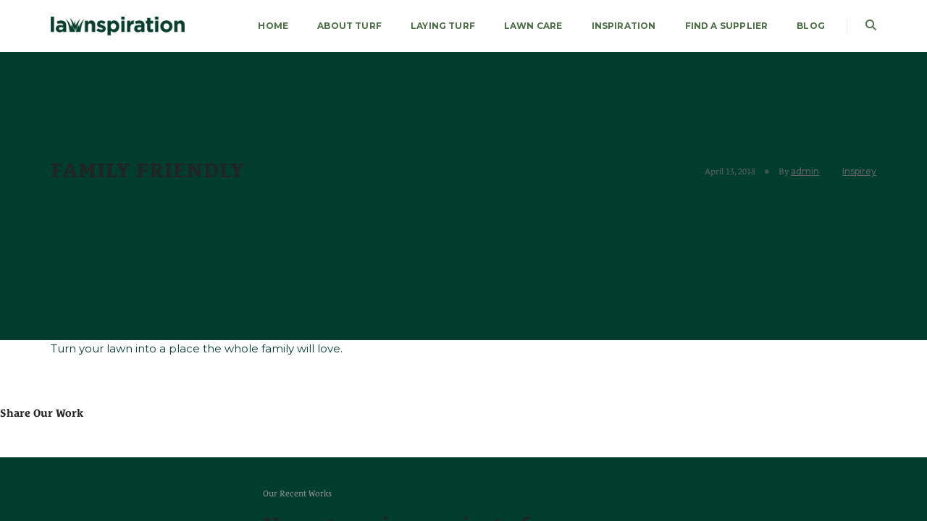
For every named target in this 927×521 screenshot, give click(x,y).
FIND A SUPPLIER (726, 25)
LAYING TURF (443, 25)
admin (805, 171)
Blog (811, 25)
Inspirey (859, 171)
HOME (273, 25)
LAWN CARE (533, 25)
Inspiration (624, 25)
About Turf (349, 25)
